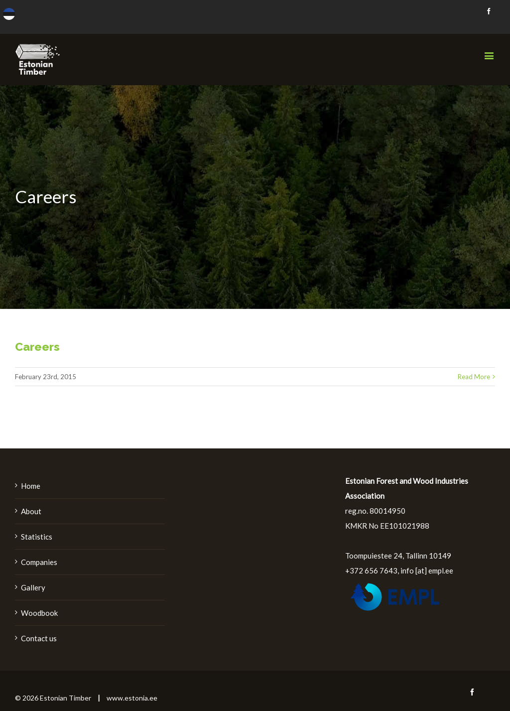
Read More (474, 377)
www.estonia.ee (132, 698)
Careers (37, 346)
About (31, 511)
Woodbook (39, 612)
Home (30, 485)
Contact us (39, 638)
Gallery (33, 587)
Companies (39, 562)
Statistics (36, 536)
